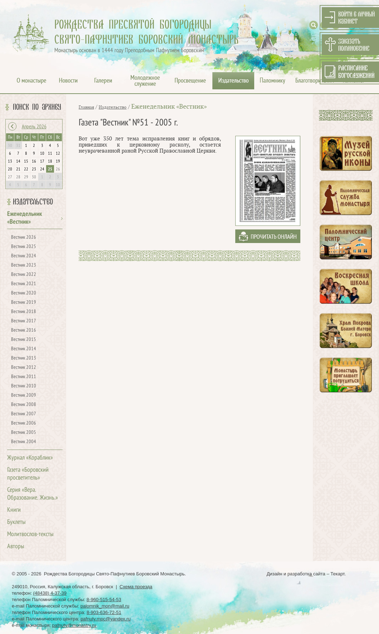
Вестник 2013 (23, 358)
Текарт (337, 573)
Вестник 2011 (23, 377)
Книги (14, 510)
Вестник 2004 (23, 442)
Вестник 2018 (23, 311)
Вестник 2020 (23, 293)
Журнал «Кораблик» (30, 458)
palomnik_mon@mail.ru (104, 606)
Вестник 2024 (23, 256)
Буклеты (16, 522)
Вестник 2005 (23, 432)
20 (10, 169)
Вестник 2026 (23, 237)
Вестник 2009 (23, 395)
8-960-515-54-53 (104, 599)
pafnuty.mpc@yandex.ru (105, 618)
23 (34, 169)
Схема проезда (135, 586)
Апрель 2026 (34, 126)
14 (18, 161)
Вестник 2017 (23, 321)
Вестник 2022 (23, 274)
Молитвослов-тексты (30, 534)
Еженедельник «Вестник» (169, 106)
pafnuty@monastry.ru (74, 625)
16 (34, 161)
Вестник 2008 (23, 404)
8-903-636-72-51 (104, 612)
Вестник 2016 (23, 330)
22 (26, 169)
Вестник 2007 (23, 414)
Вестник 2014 (23, 349)
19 (58, 161)
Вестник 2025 (23, 246)
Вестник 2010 (23, 386)
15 (26, 161)
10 (42, 153)
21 (18, 169)
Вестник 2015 (23, 339)
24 (42, 169)
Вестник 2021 (23, 284)
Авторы (15, 547)
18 (50, 161)
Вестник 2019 (23, 302)
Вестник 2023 (23, 265)
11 (50, 153)
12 (58, 153)
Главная (86, 107)
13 (10, 161)
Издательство (33, 202)
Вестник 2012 (23, 367)
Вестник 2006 (23, 423)
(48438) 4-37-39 (50, 593)
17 (42, 161)
